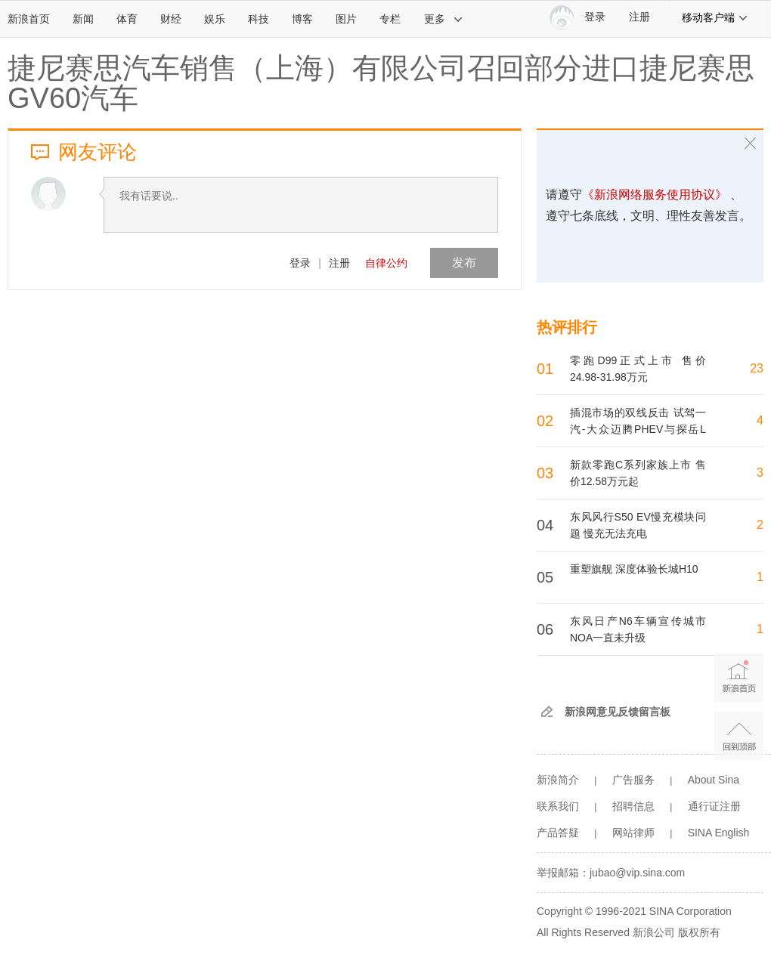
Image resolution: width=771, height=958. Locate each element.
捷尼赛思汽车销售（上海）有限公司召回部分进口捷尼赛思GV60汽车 (381, 83)
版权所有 (699, 932)
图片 (346, 19)
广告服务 (633, 780)
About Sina (714, 780)
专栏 (390, 19)
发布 (464, 262)
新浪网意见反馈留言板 (617, 712)
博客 (302, 19)
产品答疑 (558, 833)
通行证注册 (714, 806)
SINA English (719, 833)
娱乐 (214, 19)
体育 (127, 19)
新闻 (83, 19)
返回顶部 (738, 735)
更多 (443, 19)
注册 (639, 17)
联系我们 (558, 806)
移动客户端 (715, 17)
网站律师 (633, 833)
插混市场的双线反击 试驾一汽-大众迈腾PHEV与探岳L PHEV (638, 429)
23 (756, 368)
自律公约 (386, 263)
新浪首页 (29, 19)
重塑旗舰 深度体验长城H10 (634, 569)
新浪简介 (558, 780)
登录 (300, 263)
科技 (258, 19)
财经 (170, 19)
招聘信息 (633, 806)
